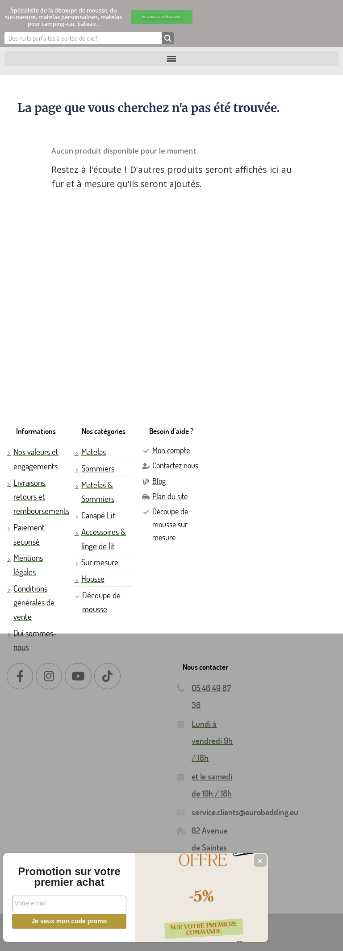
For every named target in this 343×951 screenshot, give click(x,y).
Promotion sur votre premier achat (67, 871)
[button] (161, 17)
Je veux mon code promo (67, 921)
